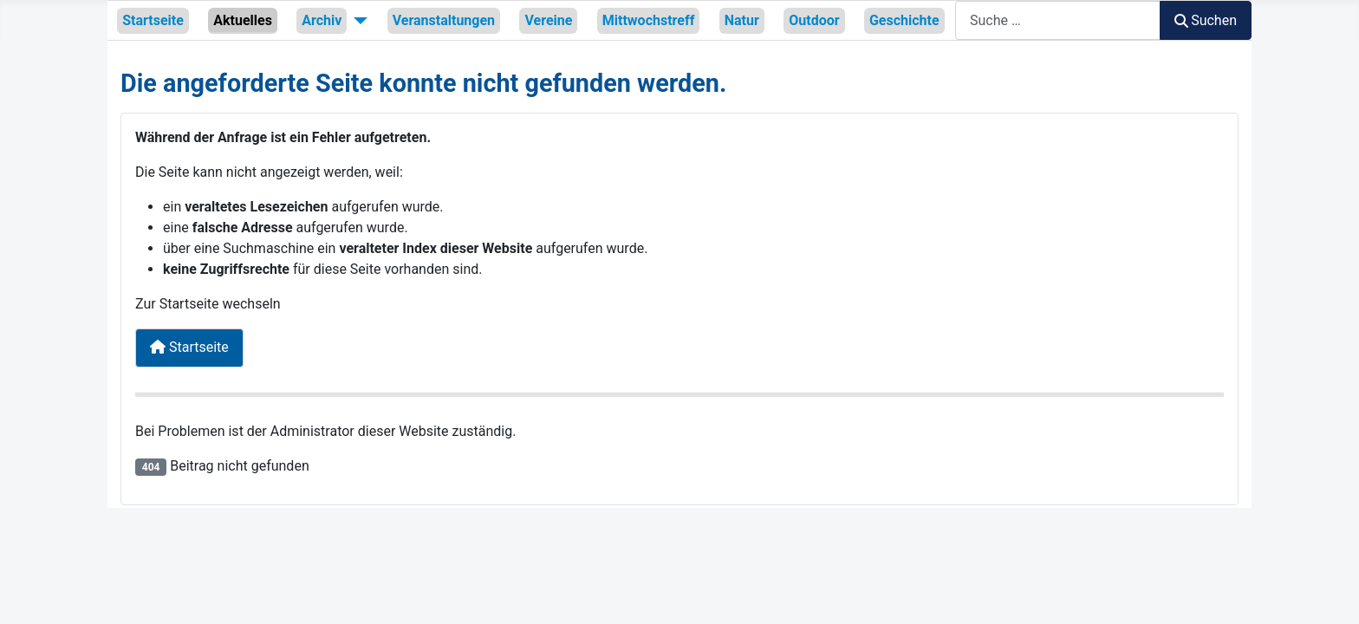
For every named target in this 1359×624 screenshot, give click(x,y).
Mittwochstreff (648, 20)
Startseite (153, 20)
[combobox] (1058, 20)
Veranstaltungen (444, 20)
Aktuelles (242, 20)
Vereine (548, 20)
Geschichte (904, 20)
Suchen (1205, 20)
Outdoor (814, 20)
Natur (742, 20)
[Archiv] (357, 20)
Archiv (321, 20)
